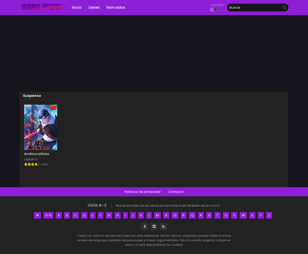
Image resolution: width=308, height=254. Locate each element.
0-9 (48, 215)
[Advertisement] (154, 55)
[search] (284, 8)
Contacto (176, 191)
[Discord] (154, 226)
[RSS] (163, 226)
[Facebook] (144, 226)
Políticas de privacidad (142, 191)
